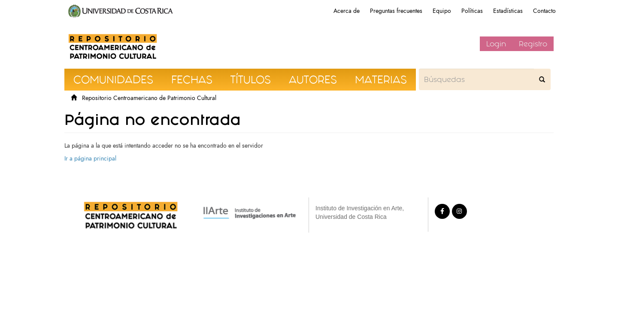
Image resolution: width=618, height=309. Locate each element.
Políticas (472, 11)
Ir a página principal (90, 158)
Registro (533, 43)
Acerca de (346, 11)
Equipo (442, 11)
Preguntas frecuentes (396, 11)
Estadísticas (508, 11)
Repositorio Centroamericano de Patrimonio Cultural (149, 98)
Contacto (544, 11)
